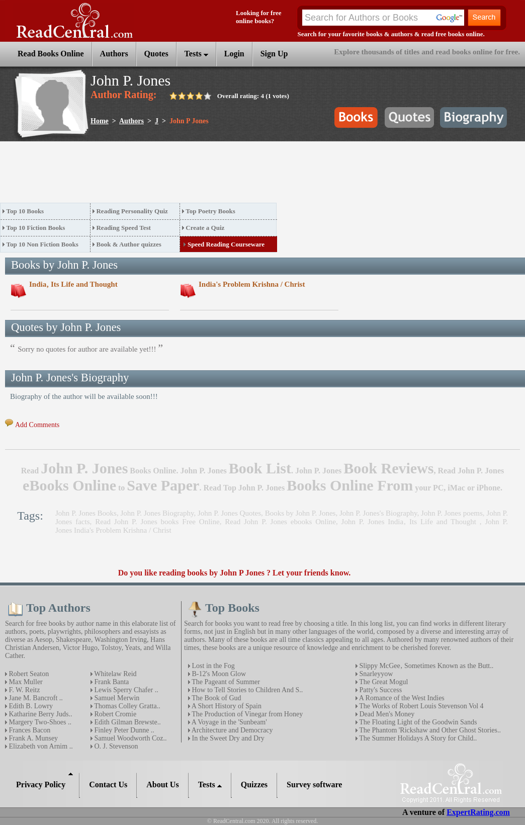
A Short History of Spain (225, 706)
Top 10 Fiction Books (36, 227)
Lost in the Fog (212, 666)
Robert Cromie (114, 714)
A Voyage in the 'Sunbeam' (228, 722)
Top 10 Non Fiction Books (42, 244)
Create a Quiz (205, 227)
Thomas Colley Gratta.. (126, 706)
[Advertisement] (183, 175)
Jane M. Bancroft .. (35, 698)
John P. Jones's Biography (378, 513)
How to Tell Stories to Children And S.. (246, 690)
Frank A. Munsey (32, 738)
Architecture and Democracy (231, 730)
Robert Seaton (28, 674)
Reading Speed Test (123, 227)
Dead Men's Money (386, 714)
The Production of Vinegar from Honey (246, 714)
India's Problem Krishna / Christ (252, 284)
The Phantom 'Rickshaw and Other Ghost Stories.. (429, 730)
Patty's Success (380, 690)
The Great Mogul (383, 682)
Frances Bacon (28, 730)
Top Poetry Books (210, 211)
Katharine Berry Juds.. (39, 714)
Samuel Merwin (116, 698)
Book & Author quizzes (128, 244)
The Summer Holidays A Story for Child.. (417, 738)
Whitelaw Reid (115, 674)
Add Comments (37, 425)
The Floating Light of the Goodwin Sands (417, 722)
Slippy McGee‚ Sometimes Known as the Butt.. (425, 666)
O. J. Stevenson (115, 746)
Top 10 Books (25, 211)
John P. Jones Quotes (229, 513)
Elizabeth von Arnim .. (40, 746)
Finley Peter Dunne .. (123, 730)
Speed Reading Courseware (226, 244)
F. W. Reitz (23, 690)
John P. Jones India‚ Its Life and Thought (410, 522)
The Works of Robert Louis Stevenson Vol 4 (421, 706)
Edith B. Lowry (30, 706)
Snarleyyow (375, 674)
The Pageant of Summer (225, 682)
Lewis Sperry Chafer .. (125, 690)
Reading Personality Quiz (131, 211)
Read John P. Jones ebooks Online (280, 522)
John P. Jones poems (452, 513)
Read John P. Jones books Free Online (157, 522)
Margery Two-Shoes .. (39, 722)
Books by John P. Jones (300, 513)
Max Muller (25, 682)
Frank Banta (111, 682)
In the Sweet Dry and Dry (227, 738)
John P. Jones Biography (157, 513)
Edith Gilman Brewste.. (127, 722)
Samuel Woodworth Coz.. (130, 738)
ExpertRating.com (478, 812)
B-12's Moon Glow (218, 674)
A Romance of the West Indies (401, 698)
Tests (196, 53)
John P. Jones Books (86, 513)
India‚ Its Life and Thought (73, 284)
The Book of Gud (215, 698)
